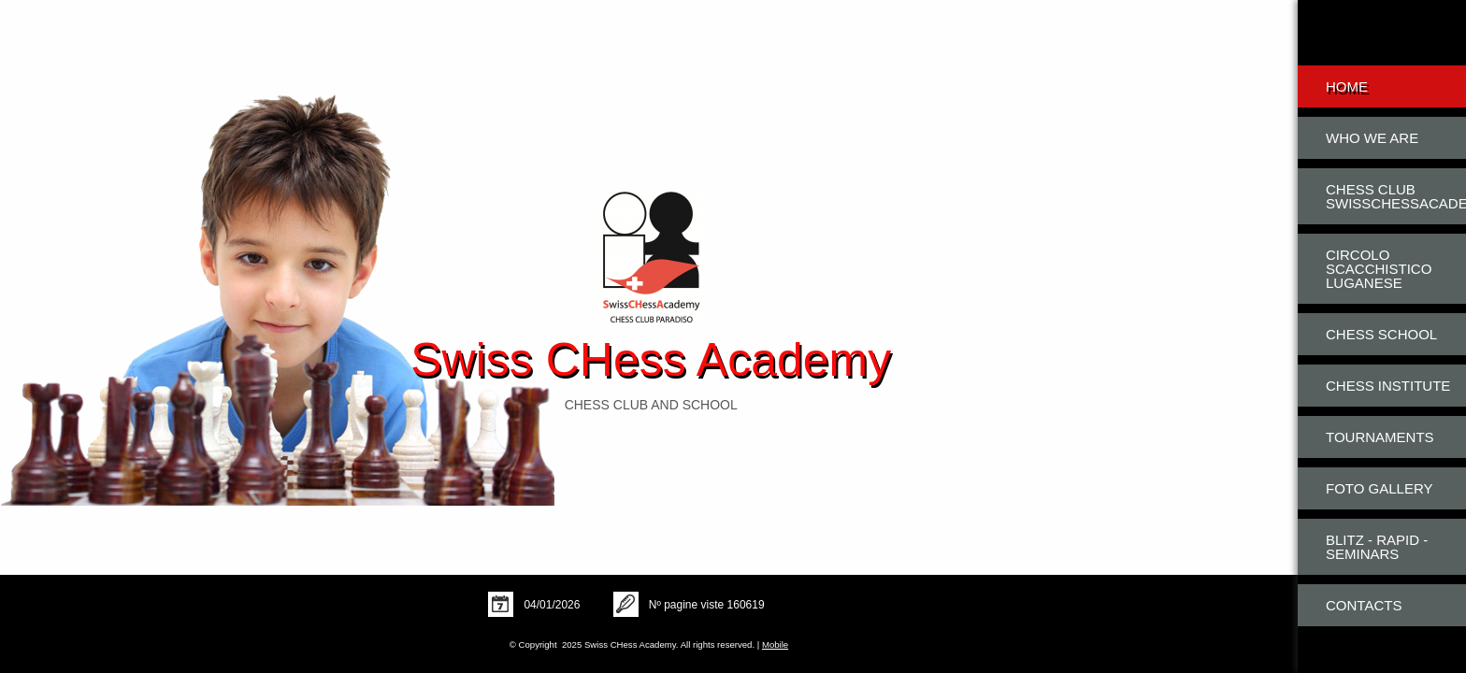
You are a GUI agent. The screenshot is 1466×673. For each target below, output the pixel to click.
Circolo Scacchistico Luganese (1378, 269)
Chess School (1381, 334)
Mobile (775, 644)
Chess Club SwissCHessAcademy (1396, 196)
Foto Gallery (1379, 488)
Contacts (1363, 605)
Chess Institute (1388, 386)
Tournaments (1380, 437)
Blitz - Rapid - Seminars (1377, 547)
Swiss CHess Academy (650, 359)
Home (1347, 86)
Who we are (1372, 138)
